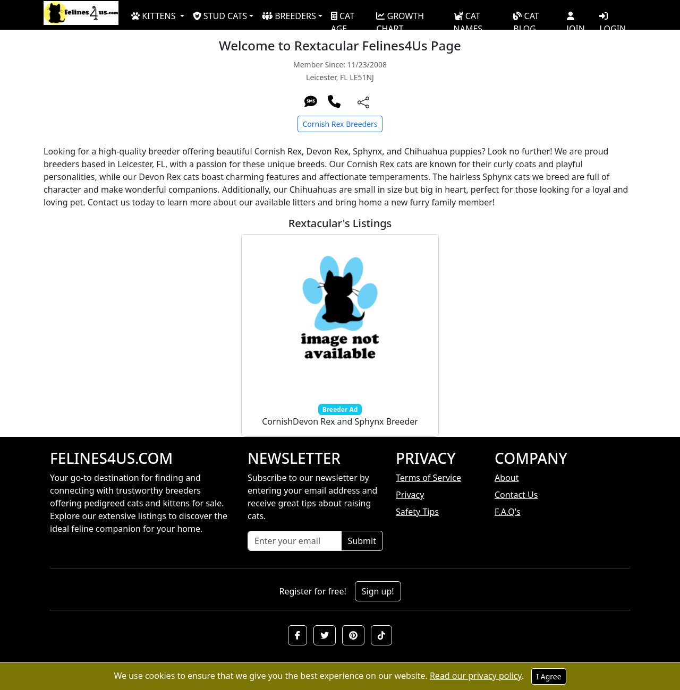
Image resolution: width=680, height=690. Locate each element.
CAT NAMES (468, 17)
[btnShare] (363, 101)
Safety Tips (417, 512)
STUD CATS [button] (220, 16)
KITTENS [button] (154, 16)
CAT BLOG (526, 17)
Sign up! (378, 591)
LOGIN (612, 18)
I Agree (548, 676)
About (506, 478)
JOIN (576, 18)
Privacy (410, 495)
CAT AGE (342, 17)
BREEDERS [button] (289, 16)
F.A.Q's (508, 512)
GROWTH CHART (400, 17)
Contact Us (516, 495)
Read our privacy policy (476, 676)
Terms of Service (428, 478)
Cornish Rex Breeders (339, 124)
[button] (297, 635)
